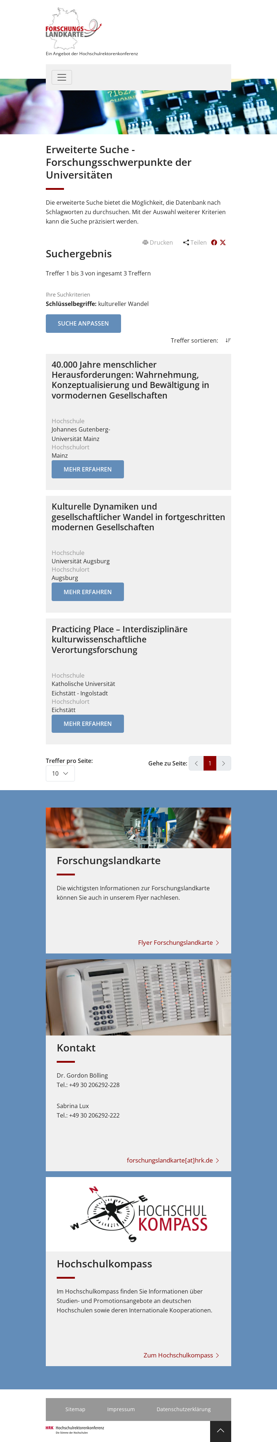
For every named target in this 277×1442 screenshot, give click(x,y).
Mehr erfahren (88, 469)
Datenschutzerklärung (184, 1409)
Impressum (121, 1409)
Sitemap (75, 1409)
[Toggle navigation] (62, 77)
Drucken (158, 242)
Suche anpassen (83, 323)
